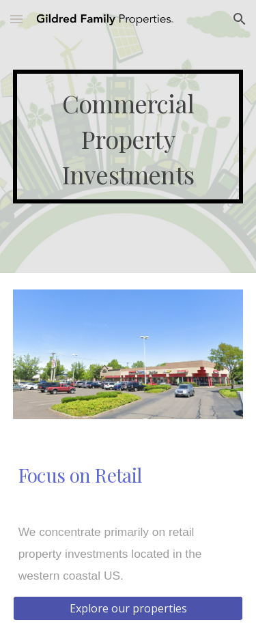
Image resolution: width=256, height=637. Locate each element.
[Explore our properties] (128, 608)
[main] (128, 136)
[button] (16, 19)
